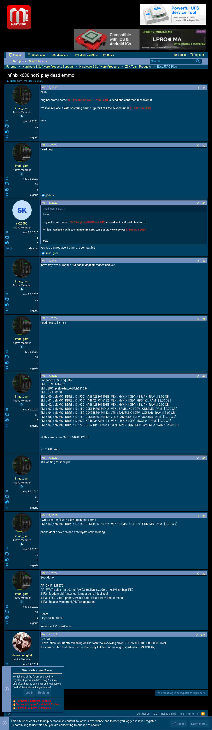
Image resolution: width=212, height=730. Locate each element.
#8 (203, 516)
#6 (203, 376)
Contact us (143, 713)
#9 (203, 573)
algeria (34, 137)
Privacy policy (168, 713)
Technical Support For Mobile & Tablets (37, 704)
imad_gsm (16, 80)
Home (190, 713)
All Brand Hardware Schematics (33, 708)
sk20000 (22, 223)
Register (43, 693)
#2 (203, 145)
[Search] (176, 61)
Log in (29, 693)
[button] (48, 55)
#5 (203, 318)
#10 (203, 635)
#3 (203, 203)
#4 (203, 261)
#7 (203, 458)
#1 (203, 88)
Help (181, 713)
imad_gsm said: (52, 208)
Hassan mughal (22, 655)
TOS (154, 713)
